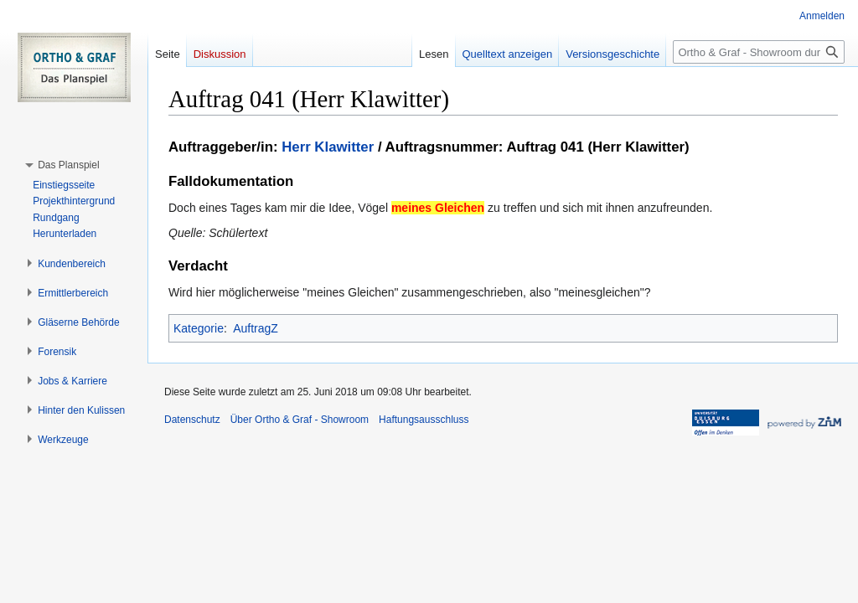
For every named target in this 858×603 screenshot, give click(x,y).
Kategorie (198, 328)
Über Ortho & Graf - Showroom (299, 419)
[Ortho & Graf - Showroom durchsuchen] (759, 52)
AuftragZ (255, 328)
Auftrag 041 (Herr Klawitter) (597, 147)
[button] (68, 165)
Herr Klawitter (328, 147)
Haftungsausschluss (423, 419)
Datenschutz (192, 419)
